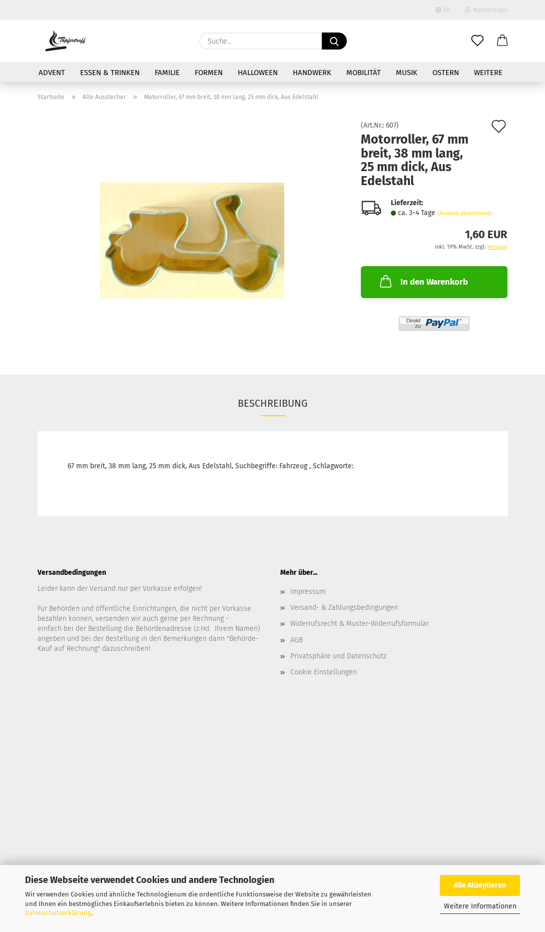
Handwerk (312, 72)
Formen (209, 72)
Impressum (308, 591)
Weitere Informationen (480, 906)
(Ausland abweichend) (464, 213)
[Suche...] (334, 41)
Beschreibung (273, 403)
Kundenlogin (486, 10)
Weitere (488, 72)
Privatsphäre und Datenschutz (338, 656)
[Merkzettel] (477, 41)
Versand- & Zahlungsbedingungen (344, 607)
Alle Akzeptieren (480, 885)
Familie (167, 72)
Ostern (445, 72)
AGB (296, 640)
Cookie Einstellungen (323, 672)
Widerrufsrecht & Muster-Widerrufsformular (359, 623)
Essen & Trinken (110, 72)
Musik (406, 72)
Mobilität (363, 72)
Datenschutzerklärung (58, 912)
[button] (502, 41)
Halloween (258, 72)
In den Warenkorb (423, 281)
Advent (52, 72)
